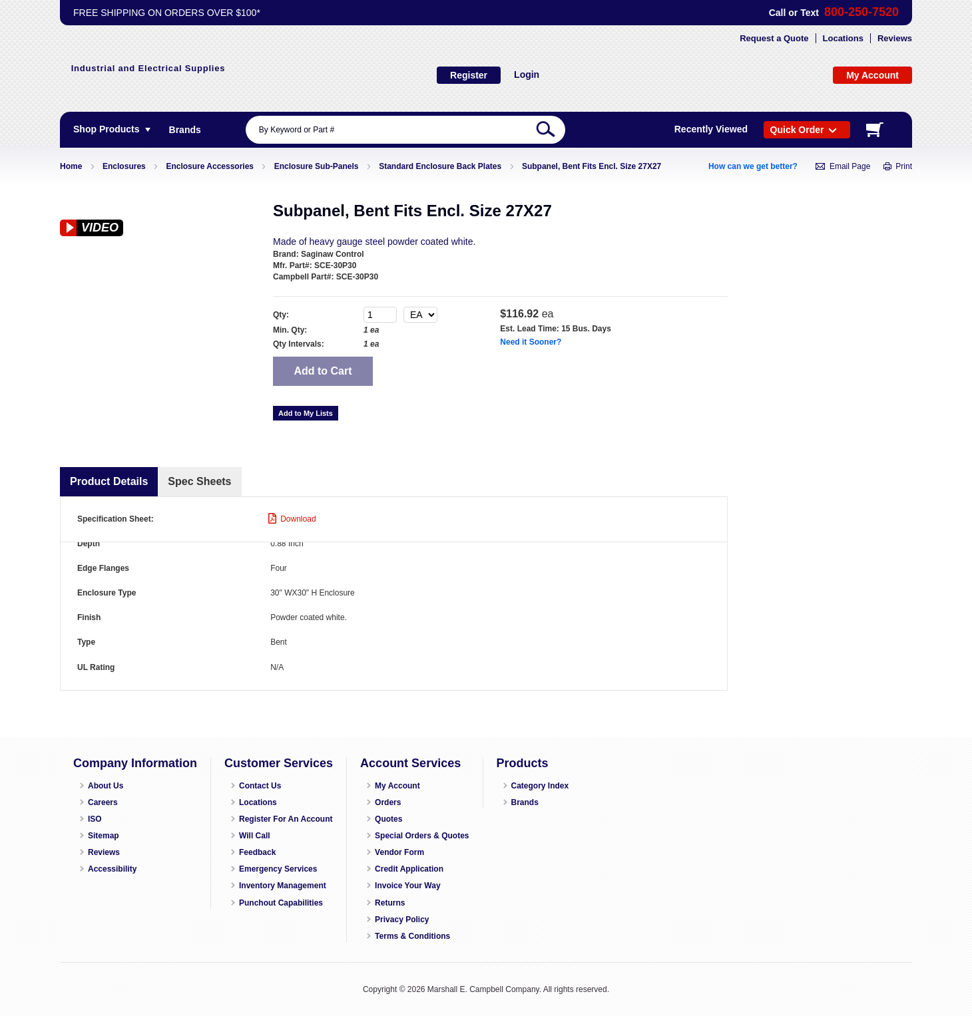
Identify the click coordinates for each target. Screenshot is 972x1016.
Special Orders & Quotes (422, 835)
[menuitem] (185, 130)
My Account (397, 785)
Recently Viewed (711, 129)
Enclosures (124, 166)
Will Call (254, 835)
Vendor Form (399, 852)
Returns (390, 903)
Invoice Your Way (407, 885)
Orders (388, 802)
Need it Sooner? (530, 342)
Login (526, 74)
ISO (95, 819)
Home (71, 166)
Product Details (109, 481)
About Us (105, 785)
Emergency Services (278, 869)
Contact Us (260, 785)
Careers (103, 802)
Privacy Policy (402, 919)
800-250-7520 (861, 12)
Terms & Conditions (412, 936)
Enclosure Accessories (210, 166)
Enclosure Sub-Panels (316, 166)
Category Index (540, 785)
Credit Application (409, 869)
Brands (525, 802)
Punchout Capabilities (281, 903)
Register (468, 75)
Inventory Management (282, 885)
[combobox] (405, 130)
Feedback (257, 852)
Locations (843, 38)
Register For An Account (285, 819)
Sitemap (103, 835)
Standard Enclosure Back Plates (440, 166)
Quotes (388, 819)
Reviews (894, 38)
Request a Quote (774, 38)
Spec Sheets (199, 481)
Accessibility (112, 869)
